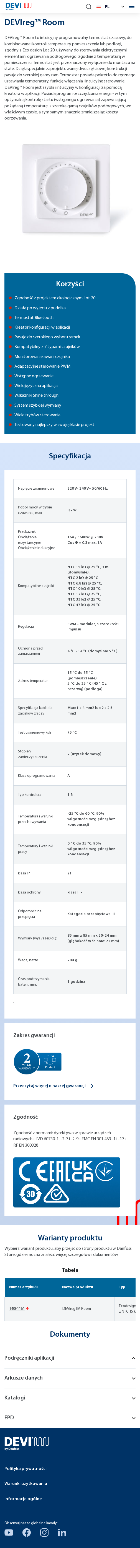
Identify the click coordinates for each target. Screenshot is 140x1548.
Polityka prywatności (25, 1469)
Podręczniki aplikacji (70, 1358)
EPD (70, 1418)
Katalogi (70, 1398)
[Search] (89, 6)
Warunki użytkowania (25, 1484)
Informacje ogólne (23, 1499)
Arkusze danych (70, 1378)
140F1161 (17, 1309)
